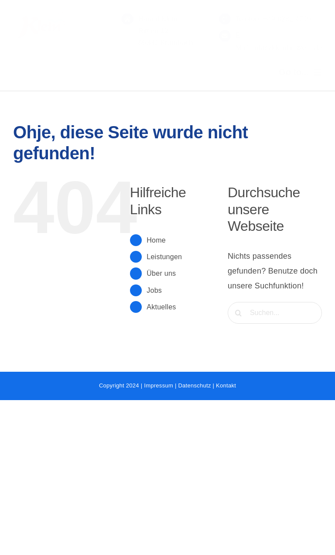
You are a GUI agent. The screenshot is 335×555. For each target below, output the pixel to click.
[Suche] (239, 313)
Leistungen (164, 256)
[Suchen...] (275, 313)
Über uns (161, 273)
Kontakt (226, 385)
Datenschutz (194, 385)
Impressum (158, 385)
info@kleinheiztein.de (286, 47)
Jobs (154, 290)
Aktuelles (161, 307)
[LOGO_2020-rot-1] (47, 12)
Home (156, 240)
